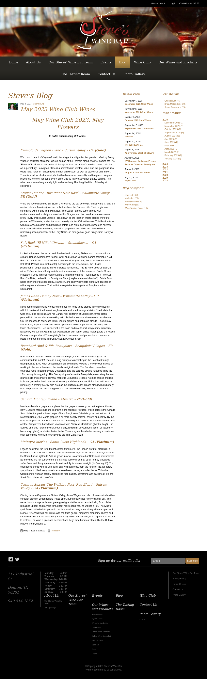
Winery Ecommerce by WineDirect (104, 669)
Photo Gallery (134, 74)
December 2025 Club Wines (139, 104)
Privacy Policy (179, 578)
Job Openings (50, 607)
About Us (33, 62)
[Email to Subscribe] (168, 561)
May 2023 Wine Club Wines (57, 109)
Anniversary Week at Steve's (139, 153)
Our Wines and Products (178, 62)
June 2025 (171, 142)
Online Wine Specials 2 (101, 636)
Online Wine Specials (101, 632)
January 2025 (173, 158)
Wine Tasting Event (136, 208)
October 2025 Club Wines (138, 120)
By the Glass (97, 619)
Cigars (94, 653)
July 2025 (171, 139)
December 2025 (174, 122)
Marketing (132, 198)
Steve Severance (175, 107)
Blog (122, 62)
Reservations (97, 614)
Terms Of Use (179, 584)
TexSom (129, 136)
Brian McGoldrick (175, 104)
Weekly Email (133, 201)
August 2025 (172, 136)
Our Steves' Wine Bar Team (71, 62)
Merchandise (97, 640)
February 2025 (173, 155)
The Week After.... (134, 145)
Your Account (158, 3)
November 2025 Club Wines (139, 112)
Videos (142, 619)
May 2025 (171, 145)
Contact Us (107, 74)
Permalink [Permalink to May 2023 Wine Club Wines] (53, 531)
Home (13, 62)
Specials (95, 645)
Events (105, 62)
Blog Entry (131, 195)
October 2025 (173, 129)
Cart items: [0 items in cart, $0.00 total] (189, 3)
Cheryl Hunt (38, 104)
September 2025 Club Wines (139, 128)
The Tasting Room (75, 74)
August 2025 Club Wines (137, 172)
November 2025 (174, 126)
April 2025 (171, 149)
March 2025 (172, 152)
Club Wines (97, 627)
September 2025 (174, 132)
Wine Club (142, 62)
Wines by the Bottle (100, 623)
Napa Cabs (130, 180)
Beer (94, 649)
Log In (173, 3)
